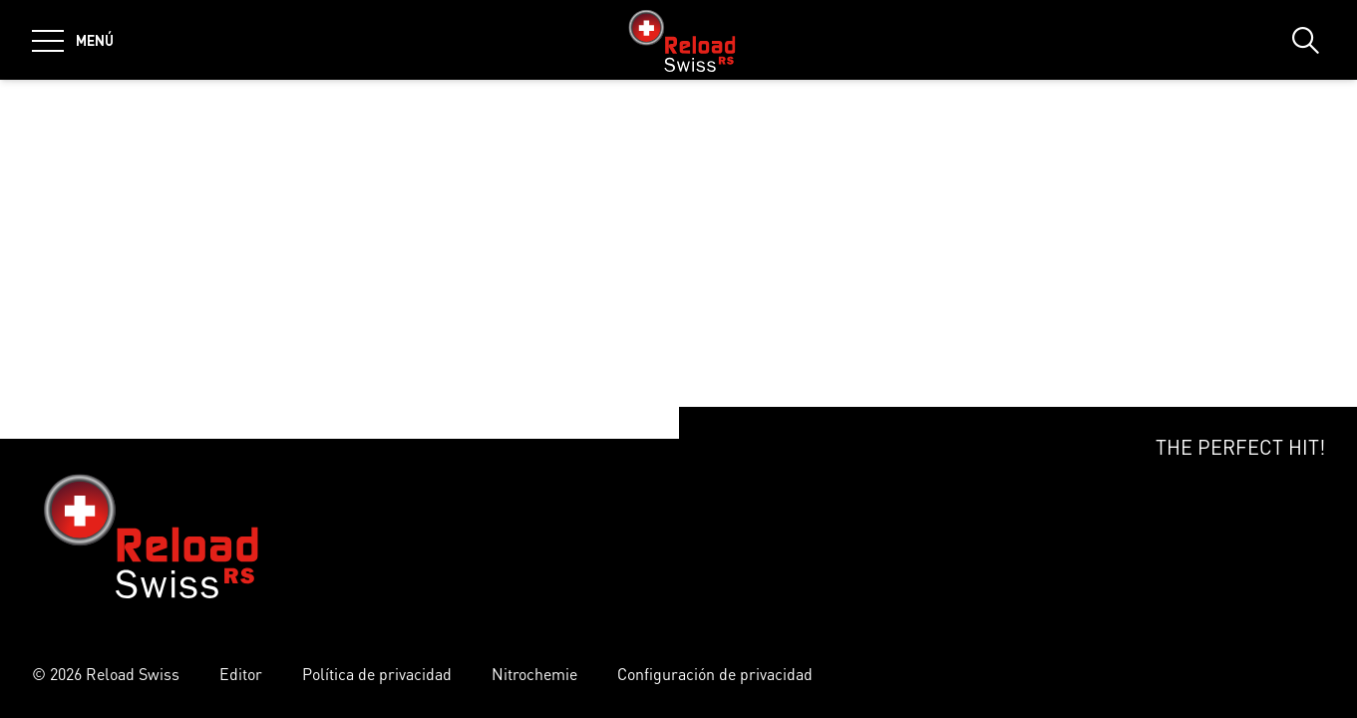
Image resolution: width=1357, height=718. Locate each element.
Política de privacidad (377, 673)
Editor (240, 673)
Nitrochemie (534, 673)
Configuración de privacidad (715, 673)
